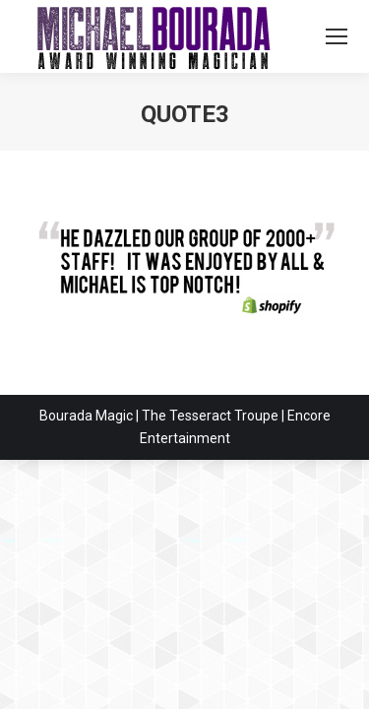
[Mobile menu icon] (336, 36)
